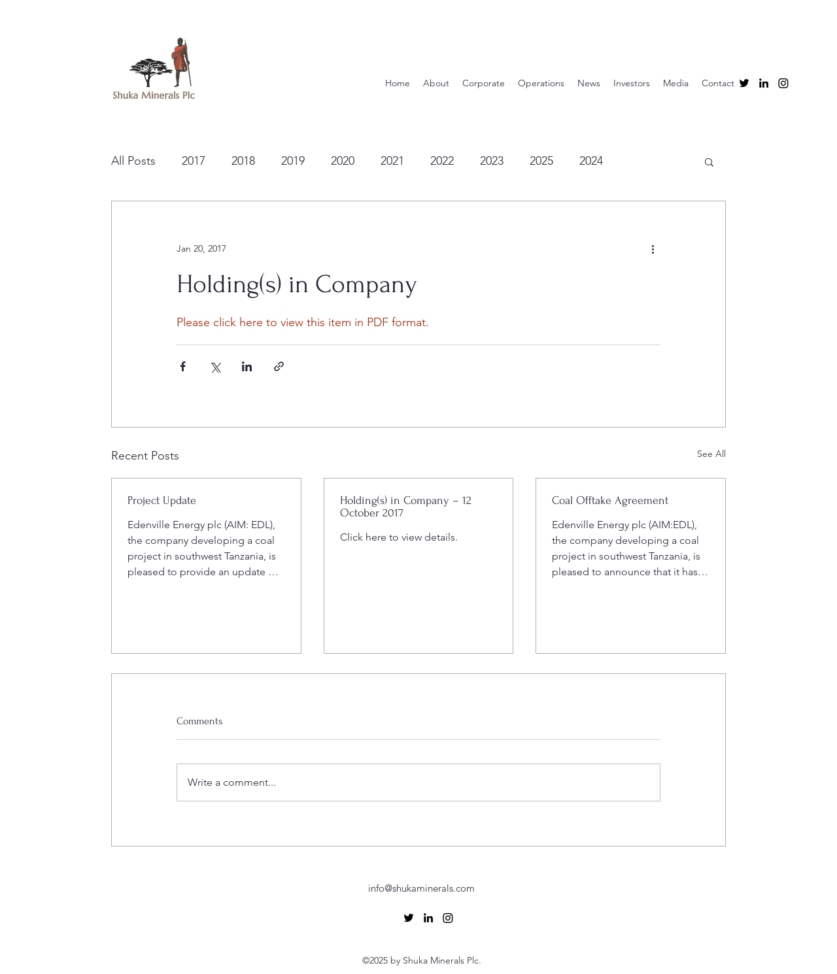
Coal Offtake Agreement (610, 500)
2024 (591, 161)
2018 (243, 161)
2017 (193, 161)
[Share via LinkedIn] (247, 366)
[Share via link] (279, 366)
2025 (541, 161)
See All (711, 454)
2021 (392, 161)
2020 (342, 161)
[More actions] (652, 248)
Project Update (162, 500)
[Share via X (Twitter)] (215, 366)
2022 (442, 161)
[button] (709, 161)
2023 (492, 161)
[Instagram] (783, 83)
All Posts (133, 161)
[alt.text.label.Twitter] (744, 83)
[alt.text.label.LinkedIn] (763, 83)
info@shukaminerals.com (421, 888)
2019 (293, 161)
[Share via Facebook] (183, 366)
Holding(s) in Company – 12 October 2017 (405, 506)
